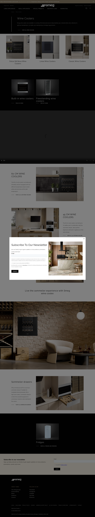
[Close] (84, 238)
